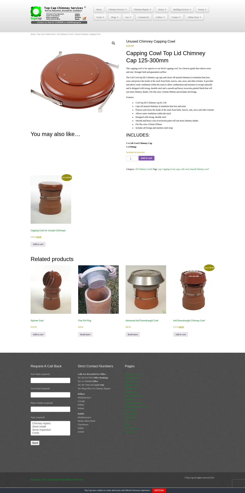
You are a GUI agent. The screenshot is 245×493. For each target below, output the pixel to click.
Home (99, 9)
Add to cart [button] (38, 244)
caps (178, 169)
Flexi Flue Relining (133, 395)
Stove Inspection (50, 430)
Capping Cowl (168, 169)
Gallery (160, 17)
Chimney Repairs (142, 9)
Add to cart (146, 158)
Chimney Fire (131, 388)
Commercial (143, 17)
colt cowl (185, 169)
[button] (113, 43)
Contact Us (130, 399)
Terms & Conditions (133, 403)
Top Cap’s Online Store (46, 34)
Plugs (114, 17)
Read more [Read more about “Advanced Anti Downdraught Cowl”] (133, 334)
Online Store (194, 17)
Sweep (202, 9)
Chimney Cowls (132, 381)
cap (159, 169)
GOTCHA (159, 490)
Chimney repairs (50, 423)
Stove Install (50, 426)
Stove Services (131, 410)
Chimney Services (118, 9)
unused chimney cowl (199, 169)
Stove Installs (131, 392)
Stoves (162, 9)
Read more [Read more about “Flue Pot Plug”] (85, 334)
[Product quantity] (132, 158)
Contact (176, 17)
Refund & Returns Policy (136, 406)
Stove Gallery (131, 413)
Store (127, 424)
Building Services (182, 9)
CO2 (127, 421)
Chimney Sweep (132, 385)
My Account (130, 428)
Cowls (100, 17)
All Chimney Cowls (65, 34)
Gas (128, 17)
